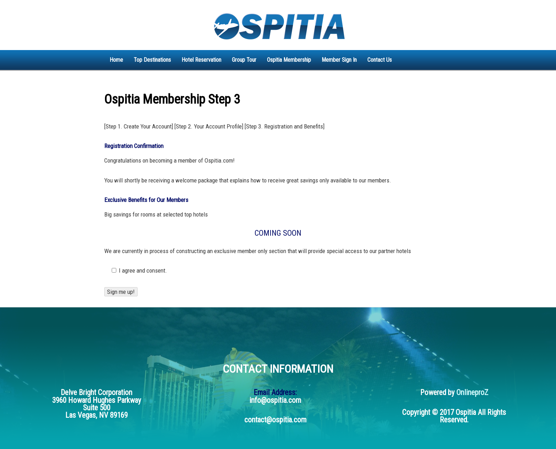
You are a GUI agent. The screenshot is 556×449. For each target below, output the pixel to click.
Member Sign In (339, 59)
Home (116, 59)
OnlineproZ (472, 392)
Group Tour (244, 59)
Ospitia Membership (289, 59)
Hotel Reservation (201, 59)
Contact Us (379, 59)
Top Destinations (152, 59)
